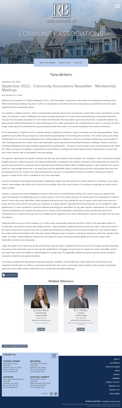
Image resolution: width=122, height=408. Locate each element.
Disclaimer (115, 394)
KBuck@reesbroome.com (41, 320)
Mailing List (114, 386)
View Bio (41, 329)
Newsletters (65, 63)
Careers (116, 378)
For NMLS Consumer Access (111, 401)
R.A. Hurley (18, 95)
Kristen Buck (8, 95)
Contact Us (114, 390)
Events (116, 375)
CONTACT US (9, 354)
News (117, 371)
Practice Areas (113, 367)
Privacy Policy (113, 382)
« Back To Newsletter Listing (15, 346)
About (117, 359)
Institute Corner (47, 63)
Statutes (78, 63)
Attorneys (115, 363)
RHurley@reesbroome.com (81, 320)
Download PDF (11, 275)
